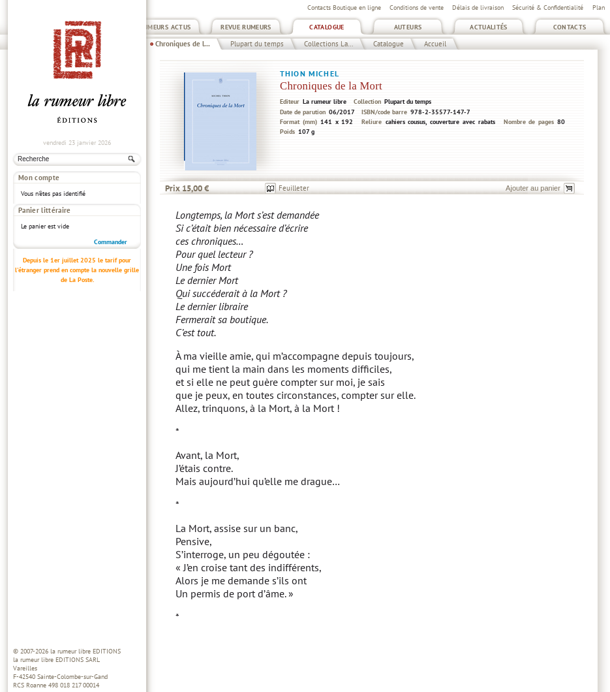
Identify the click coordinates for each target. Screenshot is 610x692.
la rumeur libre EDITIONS (85, 651)
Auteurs (408, 27)
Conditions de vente (416, 7)
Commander (110, 223)
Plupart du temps (257, 43)
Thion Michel (309, 73)
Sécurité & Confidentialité (547, 7)
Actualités (489, 27)
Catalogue (326, 27)
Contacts (570, 27)
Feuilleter (294, 188)
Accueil (435, 43)
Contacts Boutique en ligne (344, 7)
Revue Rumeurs (246, 27)
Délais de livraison (478, 7)
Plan (598, 7)
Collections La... (328, 43)
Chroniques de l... (182, 43)
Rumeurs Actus (165, 27)
